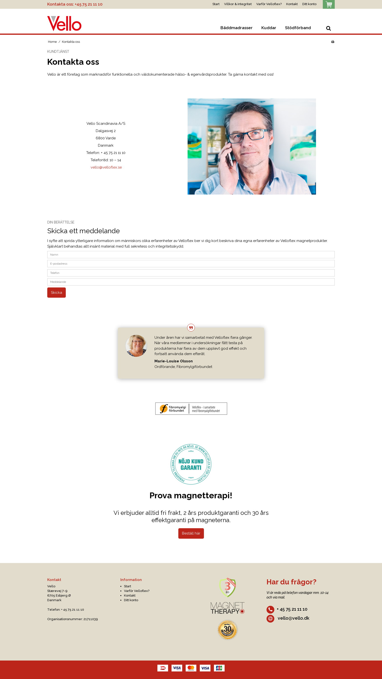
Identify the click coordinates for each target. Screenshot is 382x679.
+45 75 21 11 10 (89, 4)
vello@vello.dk (288, 618)
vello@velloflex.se (106, 167)
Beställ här (191, 533)
